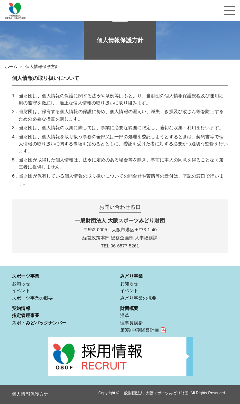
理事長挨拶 (131, 322)
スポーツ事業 (25, 276)
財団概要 (129, 308)
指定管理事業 (25, 315)
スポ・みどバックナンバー (39, 322)
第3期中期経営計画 (139, 329)
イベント (21, 290)
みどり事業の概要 (138, 298)
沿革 (124, 315)
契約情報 (21, 308)
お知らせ (21, 283)
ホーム (11, 66)
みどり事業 (131, 276)
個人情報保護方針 (30, 394)
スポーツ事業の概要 (32, 298)
